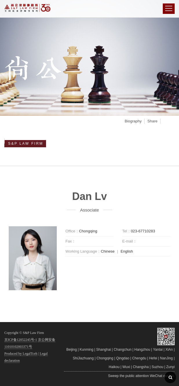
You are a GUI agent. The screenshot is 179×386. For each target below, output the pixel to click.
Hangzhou (142, 350)
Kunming (86, 350)
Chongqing (104, 358)
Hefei (153, 358)
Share (152, 121)
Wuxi (126, 367)
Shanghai (103, 350)
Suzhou (157, 367)
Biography (133, 121)
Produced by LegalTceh (20, 354)
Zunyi (170, 367)
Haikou (114, 367)
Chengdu (139, 358)
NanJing (166, 358)
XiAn (169, 350)
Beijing (71, 350)
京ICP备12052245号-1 (20, 340)
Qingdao (122, 358)
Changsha (141, 367)
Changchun (122, 350)
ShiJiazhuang (83, 358)
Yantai (157, 350)
